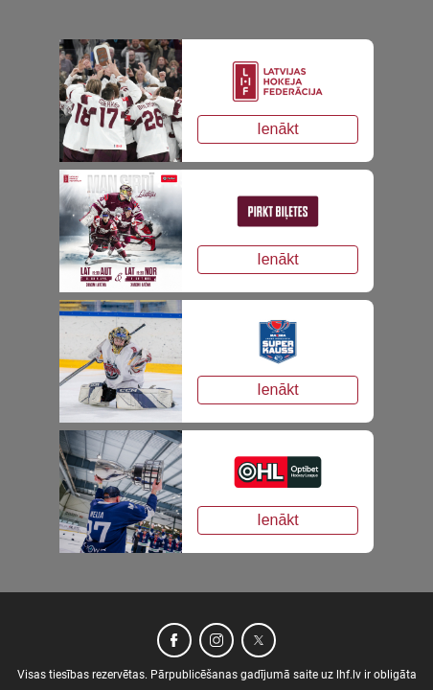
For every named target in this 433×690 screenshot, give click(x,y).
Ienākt (278, 129)
